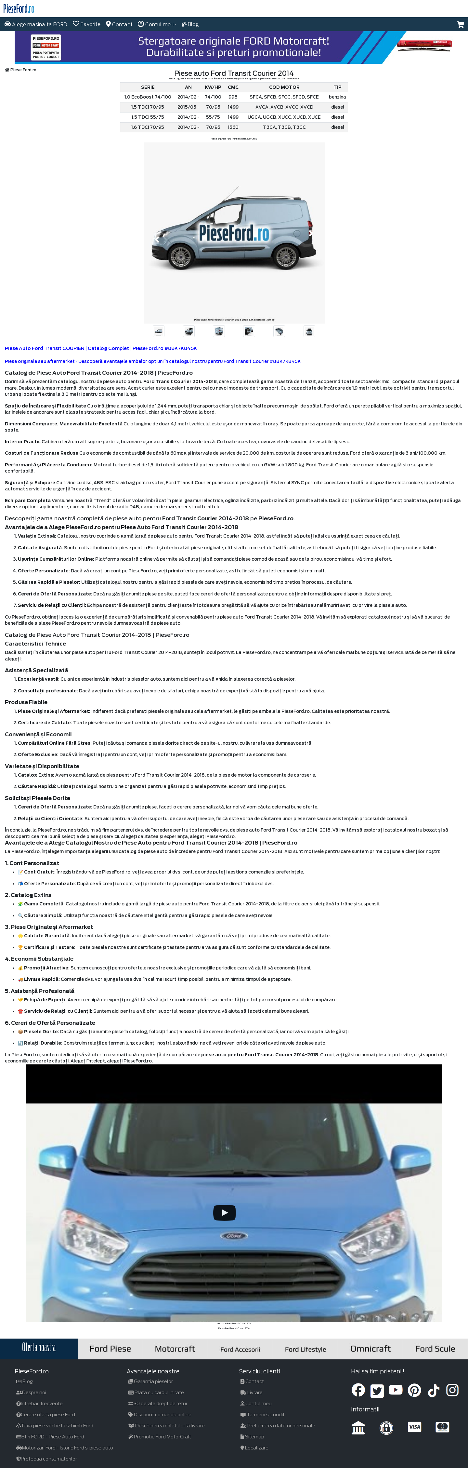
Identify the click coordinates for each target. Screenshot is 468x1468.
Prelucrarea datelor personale (277, 1425)
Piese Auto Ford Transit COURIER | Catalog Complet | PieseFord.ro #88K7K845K (101, 348)
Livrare (251, 1392)
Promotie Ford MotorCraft (159, 1436)
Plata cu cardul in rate (156, 1392)
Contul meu (256, 1403)
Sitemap (252, 1436)
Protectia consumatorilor (46, 1458)
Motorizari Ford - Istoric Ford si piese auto (64, 1447)
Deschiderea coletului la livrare (166, 1425)
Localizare (254, 1447)
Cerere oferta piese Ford (45, 1414)
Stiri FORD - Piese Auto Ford (50, 1436)
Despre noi (31, 1392)
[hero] (234, 47)
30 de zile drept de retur (158, 1403)
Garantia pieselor (150, 1381)
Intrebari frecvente (39, 1403)
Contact (252, 1381)
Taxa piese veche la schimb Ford (54, 1425)
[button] (461, 24)
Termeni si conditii (263, 1414)
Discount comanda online (159, 1414)
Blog (24, 1381)
